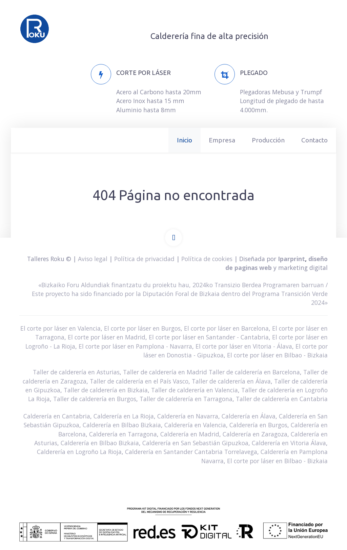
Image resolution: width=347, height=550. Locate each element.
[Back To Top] (173, 237)
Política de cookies (206, 259)
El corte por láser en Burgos (142, 328)
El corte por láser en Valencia (60, 328)
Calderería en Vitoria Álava (289, 443)
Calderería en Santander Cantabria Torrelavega (191, 452)
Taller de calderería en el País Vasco (139, 381)
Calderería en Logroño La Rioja (79, 452)
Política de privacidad (144, 259)
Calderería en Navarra (187, 416)
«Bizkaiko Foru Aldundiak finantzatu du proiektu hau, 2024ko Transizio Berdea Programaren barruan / (183, 285)
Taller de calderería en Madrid (165, 372)
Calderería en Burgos (258, 425)
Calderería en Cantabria (56, 416)
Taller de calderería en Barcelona (254, 372)
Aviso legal (92, 259)
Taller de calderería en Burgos (94, 399)
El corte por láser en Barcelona (226, 328)
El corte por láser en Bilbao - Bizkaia (277, 355)
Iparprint (291, 259)
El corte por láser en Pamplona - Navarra (135, 346)
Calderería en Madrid (189, 434)
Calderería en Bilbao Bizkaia (122, 425)
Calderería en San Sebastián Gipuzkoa (195, 443)
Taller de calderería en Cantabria (282, 399)
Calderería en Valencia (195, 425)
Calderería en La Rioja (124, 416)
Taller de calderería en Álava (231, 381)
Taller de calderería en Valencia (194, 390)
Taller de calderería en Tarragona (186, 399)
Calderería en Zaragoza (255, 434)
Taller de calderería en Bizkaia (106, 390)
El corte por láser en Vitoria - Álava (244, 346)
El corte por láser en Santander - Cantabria (209, 337)
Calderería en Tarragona (123, 434)
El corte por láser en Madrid (106, 337)
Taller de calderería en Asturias (76, 372)
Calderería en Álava (248, 416)
